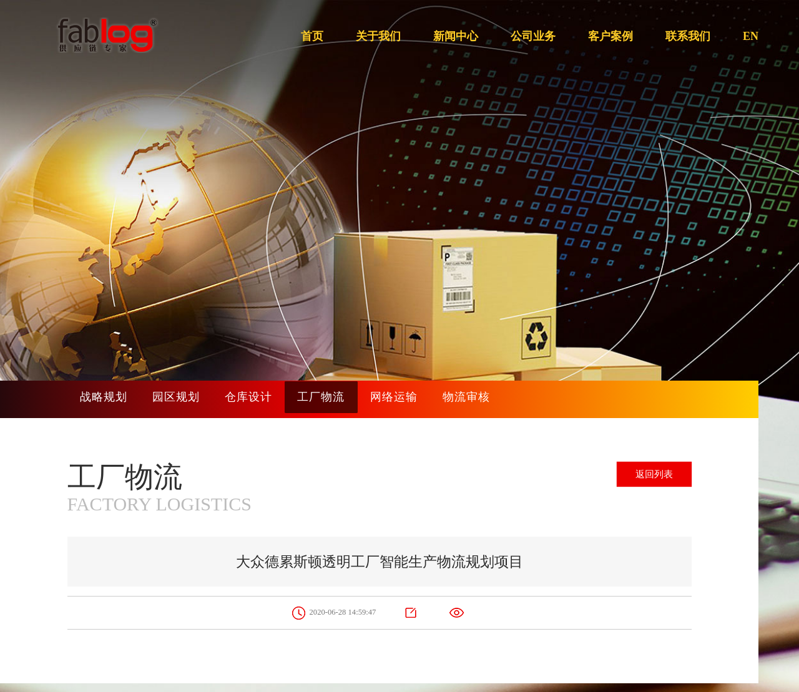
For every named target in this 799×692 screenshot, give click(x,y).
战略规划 (108, 399)
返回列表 (650, 475)
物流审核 (514, 399)
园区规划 (189, 399)
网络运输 (432, 399)
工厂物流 (351, 399)
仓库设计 (270, 399)
